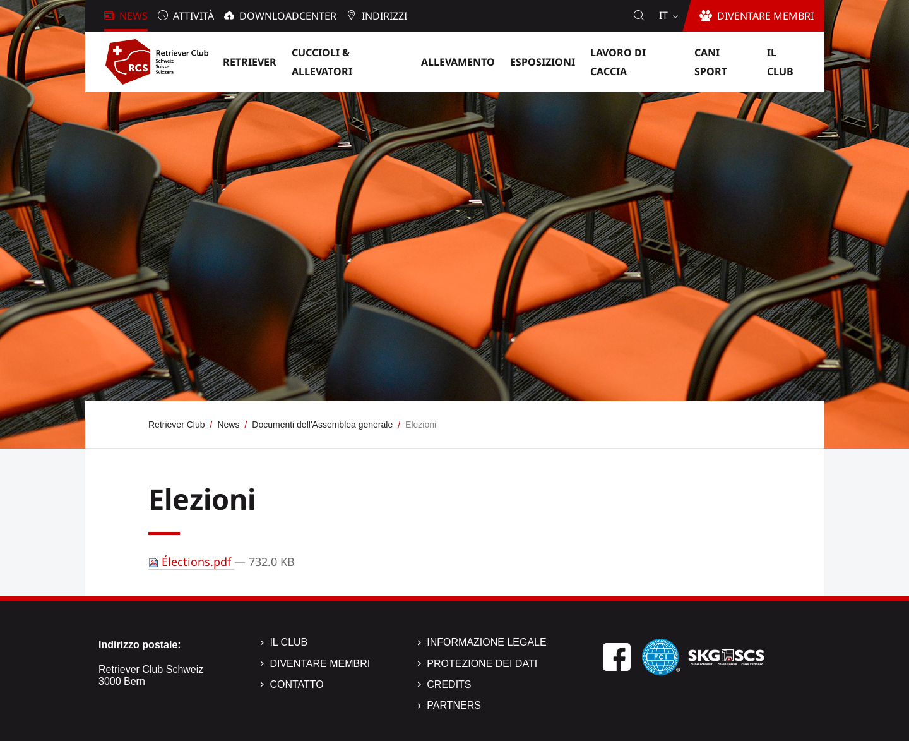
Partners (454, 705)
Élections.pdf (191, 561)
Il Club (288, 642)
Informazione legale (486, 642)
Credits (449, 684)
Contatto (296, 684)
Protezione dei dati (482, 663)
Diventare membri (320, 663)
